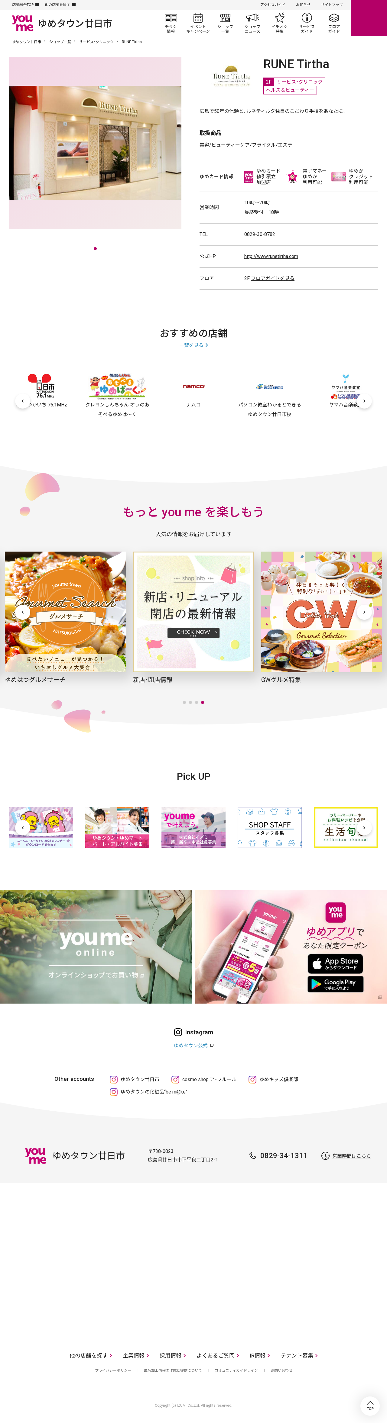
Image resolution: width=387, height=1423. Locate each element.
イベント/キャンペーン (198, 23)
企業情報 (134, 1355)
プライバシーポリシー (113, 1370)
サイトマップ (332, 5)
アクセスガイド (272, 5)
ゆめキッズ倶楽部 (278, 1079)
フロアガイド (334, 23)
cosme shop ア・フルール (209, 1079)
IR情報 (257, 1355)
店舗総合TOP (23, 5)
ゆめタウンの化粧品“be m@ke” (154, 1092)
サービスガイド (306, 23)
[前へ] (22, 401)
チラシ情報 (170, 23)
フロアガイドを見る (272, 278)
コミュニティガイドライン (236, 1370)
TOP (370, 1406)
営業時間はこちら (351, 1156)
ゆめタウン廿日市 (26, 42)
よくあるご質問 (216, 1355)
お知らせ (303, 5)
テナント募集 (297, 1355)
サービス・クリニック (96, 42)
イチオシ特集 (279, 23)
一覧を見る (191, 345)
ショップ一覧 (225, 23)
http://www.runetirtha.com (271, 256)
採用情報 (170, 1355)
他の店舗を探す (57, 5)
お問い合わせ (281, 1370)
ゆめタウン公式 (191, 1046)
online (369, 18)
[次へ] (364, 401)
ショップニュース (252, 23)
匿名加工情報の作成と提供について (173, 1370)
